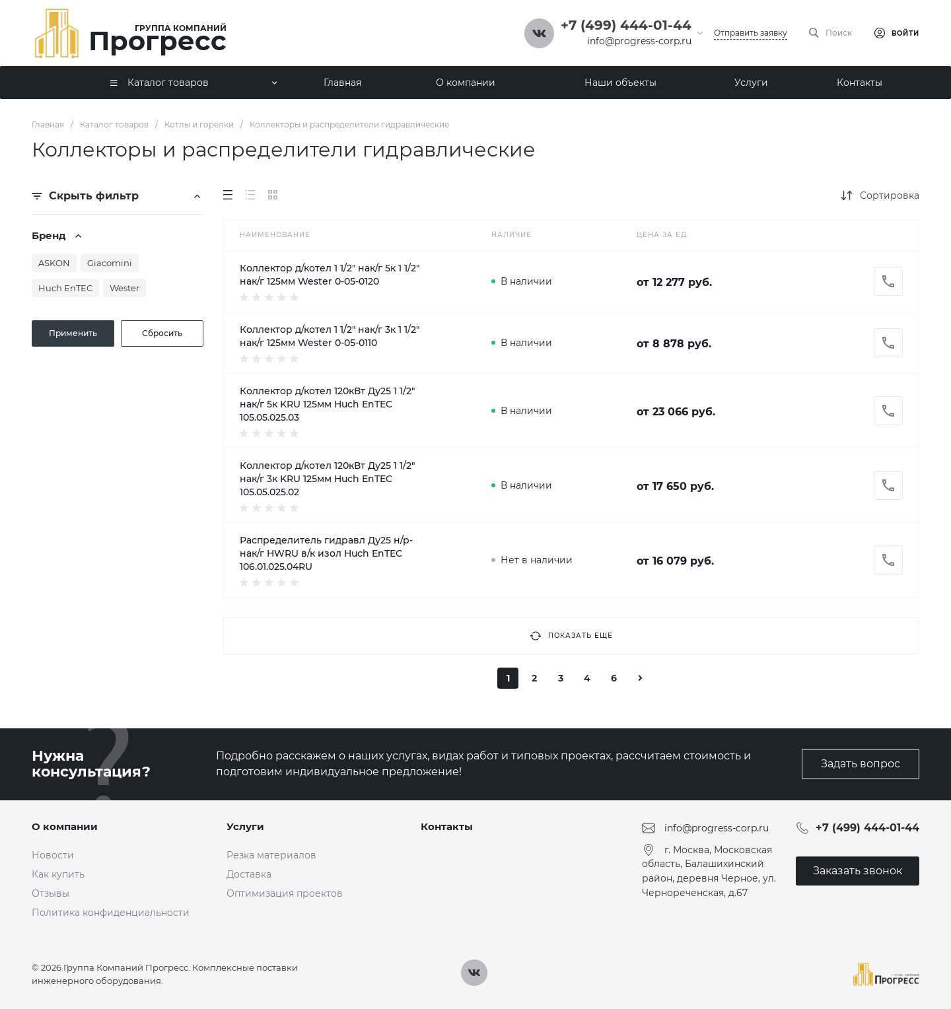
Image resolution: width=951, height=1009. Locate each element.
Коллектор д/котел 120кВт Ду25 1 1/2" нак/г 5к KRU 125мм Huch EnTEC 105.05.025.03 (327, 404)
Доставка (249, 874)
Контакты (447, 826)
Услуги (245, 826)
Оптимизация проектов (285, 893)
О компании (65, 826)
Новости (53, 855)
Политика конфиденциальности (111, 913)
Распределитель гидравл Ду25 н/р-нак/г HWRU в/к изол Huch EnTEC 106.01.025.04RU (326, 553)
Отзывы (50, 893)
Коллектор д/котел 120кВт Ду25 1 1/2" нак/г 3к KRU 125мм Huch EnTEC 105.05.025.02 (327, 479)
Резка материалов (271, 855)
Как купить (58, 874)
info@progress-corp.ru (639, 41)
